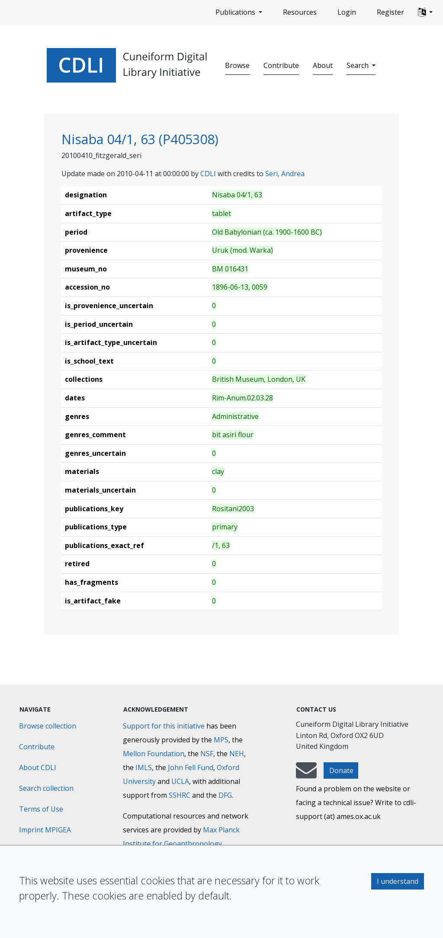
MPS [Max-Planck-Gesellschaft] (221, 740)
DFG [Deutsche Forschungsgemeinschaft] (225, 795)
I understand (397, 881)
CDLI (208, 173)
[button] (425, 12)
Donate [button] (341, 770)
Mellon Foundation (153, 753)
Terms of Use (41, 809)
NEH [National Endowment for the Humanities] (236, 753)
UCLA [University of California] (180, 781)
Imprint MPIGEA (45, 830)
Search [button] (358, 65)
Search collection (46, 788)
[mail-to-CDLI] (306, 774)
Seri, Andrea (285, 173)
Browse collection (47, 726)
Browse (237, 65)
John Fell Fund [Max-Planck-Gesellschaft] (190, 767)
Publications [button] (236, 12)
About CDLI (37, 767)
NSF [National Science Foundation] (206, 753)
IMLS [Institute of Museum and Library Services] (143, 767)
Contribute (281, 65)
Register (390, 12)
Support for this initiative (164, 726)
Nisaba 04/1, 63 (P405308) (139, 139)
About (323, 65)
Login (346, 12)
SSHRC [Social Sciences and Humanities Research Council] (179, 795)
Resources (300, 12)
